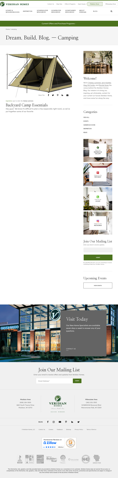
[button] (48, 95)
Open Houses (76, 7)
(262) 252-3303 (91, 402)
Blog (95, 17)
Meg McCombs (89, 85)
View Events (98, 285)
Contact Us (45, 7)
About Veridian (82, 17)
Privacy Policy (79, 429)
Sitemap (68, 429)
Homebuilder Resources (42, 17)
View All (86, 117)
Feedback (60, 429)
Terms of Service (91, 429)
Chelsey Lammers (28, 101)
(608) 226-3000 (25, 402)
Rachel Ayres (104, 85)
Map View (53, 7)
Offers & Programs (64, 7)
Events (85, 121)
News (85, 132)
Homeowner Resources (70, 17)
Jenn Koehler (106, 82)
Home (8, 29)
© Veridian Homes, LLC (28, 429)
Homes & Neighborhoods (12, 17)
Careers (51, 429)
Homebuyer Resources (56, 17)
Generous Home (89, 125)
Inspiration (27, 17)
